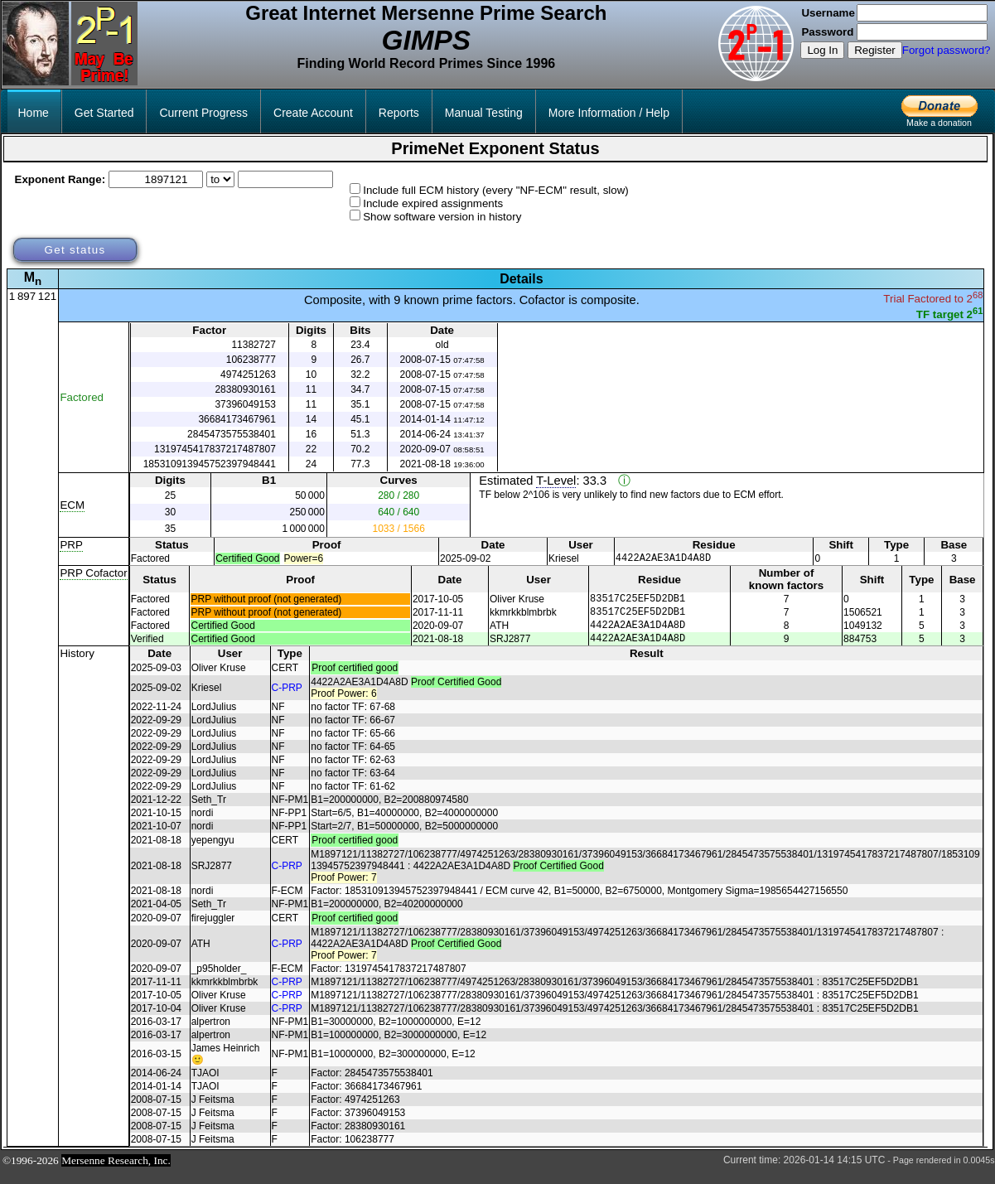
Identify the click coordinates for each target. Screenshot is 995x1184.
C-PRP (287, 700)
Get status (74, 250)
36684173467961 (236, 419)
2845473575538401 (231, 434)
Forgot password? (946, 50)
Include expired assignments (433, 203)
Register (875, 50)
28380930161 (245, 389)
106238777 (251, 359)
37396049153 (245, 404)
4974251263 (248, 374)
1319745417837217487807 (215, 449)
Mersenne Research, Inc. (116, 1173)
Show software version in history (442, 216)
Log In (822, 50)
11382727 (253, 344)
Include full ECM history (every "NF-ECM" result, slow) (496, 190)
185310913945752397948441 (209, 464)
